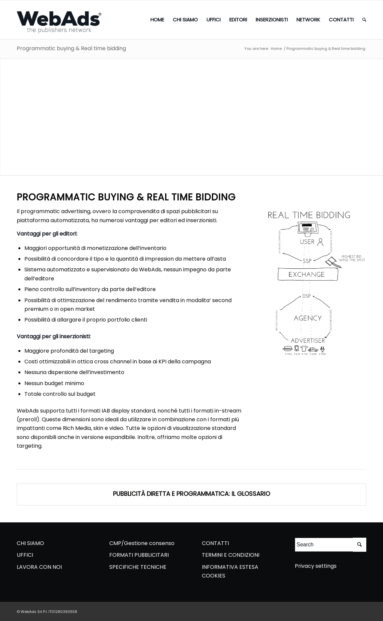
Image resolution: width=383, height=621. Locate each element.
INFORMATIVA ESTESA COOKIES (230, 571)
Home (276, 48)
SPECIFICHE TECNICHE (137, 567)
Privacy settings (316, 566)
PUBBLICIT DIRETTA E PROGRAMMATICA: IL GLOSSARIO (191, 494)
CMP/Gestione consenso (141, 543)
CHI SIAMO (30, 543)
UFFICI (25, 555)
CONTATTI (215, 543)
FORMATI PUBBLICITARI (139, 555)
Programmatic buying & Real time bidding (71, 48)
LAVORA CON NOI (39, 567)
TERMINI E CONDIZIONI (230, 555)
